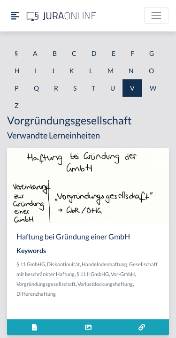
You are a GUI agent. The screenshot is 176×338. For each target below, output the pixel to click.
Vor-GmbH (123, 274)
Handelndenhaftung (104, 264)
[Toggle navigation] (156, 15)
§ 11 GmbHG (30, 264)
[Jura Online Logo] (61, 16)
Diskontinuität (63, 264)
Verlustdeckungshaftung (105, 284)
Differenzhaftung (36, 294)
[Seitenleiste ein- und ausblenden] (15, 16)
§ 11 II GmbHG (93, 274)
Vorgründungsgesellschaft (46, 284)
